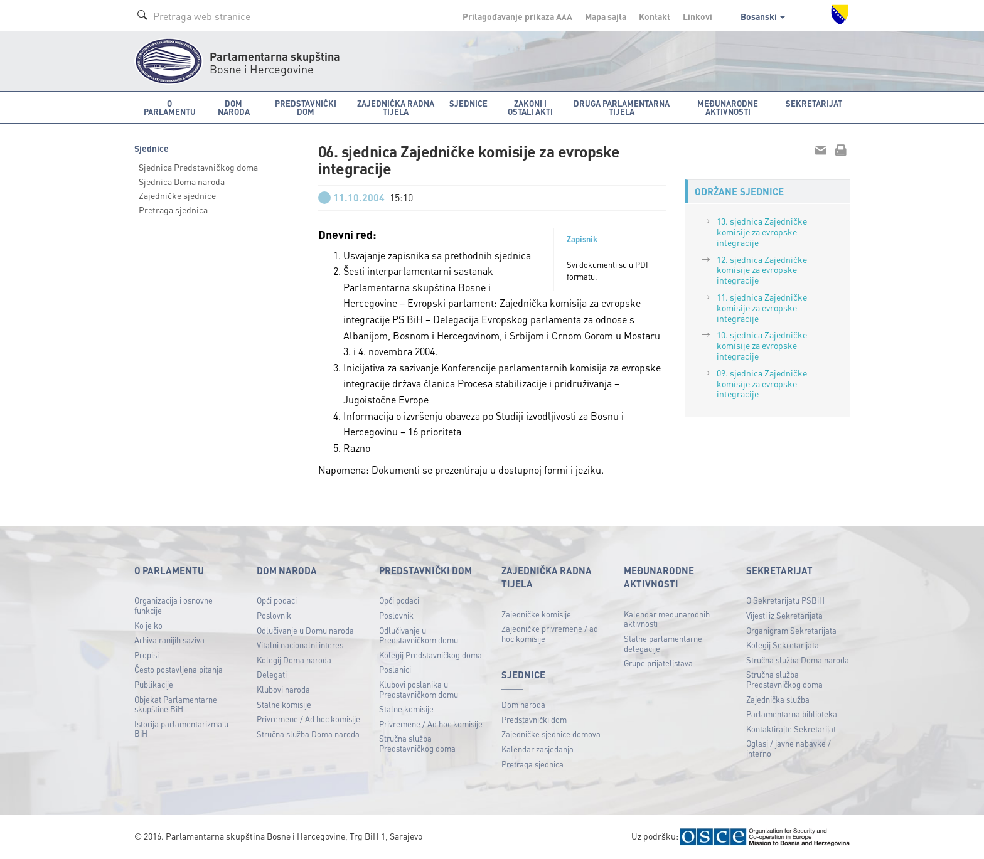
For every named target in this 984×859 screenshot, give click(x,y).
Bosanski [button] (763, 16)
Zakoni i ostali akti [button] (530, 107)
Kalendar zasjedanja (537, 749)
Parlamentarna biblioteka (791, 713)
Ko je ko (148, 625)
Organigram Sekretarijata (791, 630)
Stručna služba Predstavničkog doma (417, 743)
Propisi (146, 654)
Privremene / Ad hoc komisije (308, 718)
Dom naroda (523, 704)
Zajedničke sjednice (177, 195)
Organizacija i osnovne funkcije (173, 605)
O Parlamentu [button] (170, 107)
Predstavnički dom (534, 719)
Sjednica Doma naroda (182, 181)
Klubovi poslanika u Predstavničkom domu (418, 689)
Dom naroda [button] (234, 107)
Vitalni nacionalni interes (300, 644)
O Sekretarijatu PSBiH (785, 600)
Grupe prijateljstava (658, 663)
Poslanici (395, 669)
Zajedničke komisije (536, 614)
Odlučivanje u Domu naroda (305, 630)
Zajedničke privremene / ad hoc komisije (549, 633)
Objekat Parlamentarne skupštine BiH (175, 704)
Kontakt (654, 16)
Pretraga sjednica (173, 209)
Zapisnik (582, 239)
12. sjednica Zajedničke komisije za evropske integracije (762, 269)
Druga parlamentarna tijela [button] (622, 107)
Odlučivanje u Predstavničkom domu (418, 635)
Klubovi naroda (283, 689)
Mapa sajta (605, 16)
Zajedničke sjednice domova (551, 733)
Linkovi (697, 16)
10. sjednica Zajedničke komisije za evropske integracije (762, 345)
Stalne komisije (284, 704)
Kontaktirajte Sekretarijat (791, 728)
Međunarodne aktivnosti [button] (727, 107)
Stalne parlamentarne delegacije (663, 643)
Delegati (272, 674)
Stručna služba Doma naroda (308, 733)
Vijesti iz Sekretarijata (784, 615)
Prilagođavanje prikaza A (517, 16)
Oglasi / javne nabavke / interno (788, 748)
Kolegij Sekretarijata (782, 644)
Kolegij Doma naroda (294, 659)
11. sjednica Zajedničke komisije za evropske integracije (762, 307)
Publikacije (153, 684)
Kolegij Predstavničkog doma (430, 654)
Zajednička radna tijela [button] (395, 107)
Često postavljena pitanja (178, 669)
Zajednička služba (778, 699)
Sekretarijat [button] (814, 103)
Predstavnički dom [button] (305, 107)
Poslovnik (274, 615)
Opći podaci (277, 600)
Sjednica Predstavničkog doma (198, 167)
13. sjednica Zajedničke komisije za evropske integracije (762, 231)
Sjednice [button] (468, 103)
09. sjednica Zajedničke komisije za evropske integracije (762, 383)
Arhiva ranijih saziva (169, 639)
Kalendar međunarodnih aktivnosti (667, 619)
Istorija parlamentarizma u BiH (181, 728)
